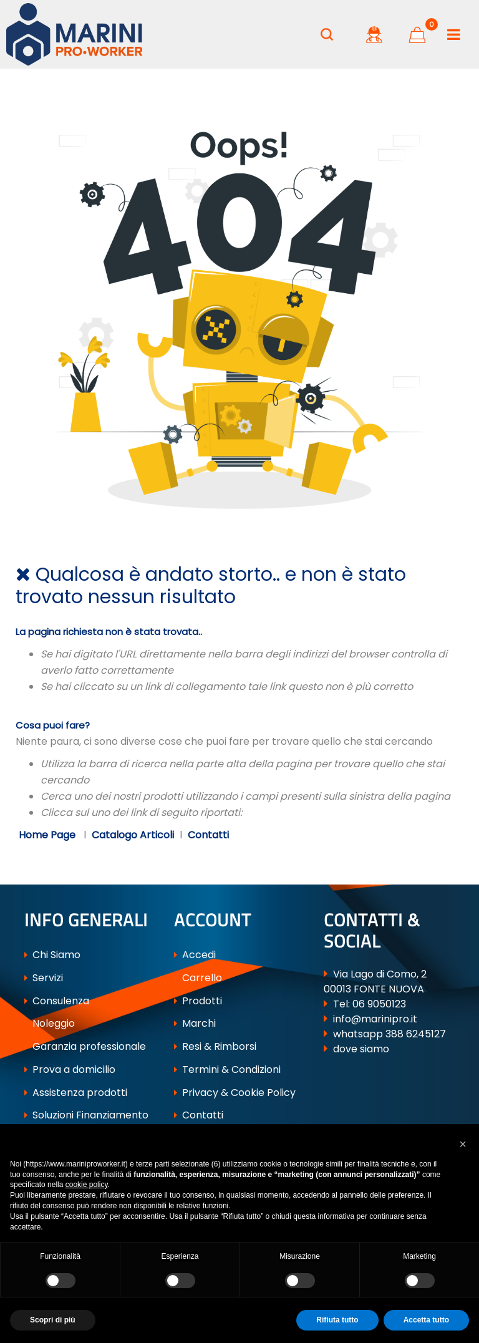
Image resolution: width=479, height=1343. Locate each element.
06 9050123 (379, 1004)
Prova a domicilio (69, 1069)
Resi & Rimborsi (215, 1046)
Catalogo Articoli (133, 835)
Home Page (48, 835)
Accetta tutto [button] (426, 1320)
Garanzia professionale (85, 1046)
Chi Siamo (52, 955)
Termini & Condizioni (227, 1069)
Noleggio (49, 1023)
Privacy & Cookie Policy (235, 1092)
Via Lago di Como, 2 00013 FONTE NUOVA (375, 981)
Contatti (208, 835)
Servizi (43, 978)
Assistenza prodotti (75, 1092)
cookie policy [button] (86, 1184)
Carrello (198, 978)
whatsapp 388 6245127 (389, 1034)
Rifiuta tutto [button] (337, 1320)
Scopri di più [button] (52, 1320)
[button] (326, 34)
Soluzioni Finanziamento (86, 1115)
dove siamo (361, 1049)
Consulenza (56, 1001)
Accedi (195, 955)
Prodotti (198, 1001)
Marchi (195, 1023)
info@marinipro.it (375, 1019)
